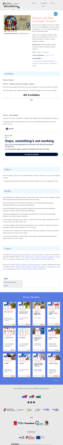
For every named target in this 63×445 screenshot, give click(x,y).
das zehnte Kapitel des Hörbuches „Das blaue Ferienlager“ (28, 254)
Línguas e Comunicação (42, 52)
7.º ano (46, 55)
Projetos (53, 3)
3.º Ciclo (34, 61)
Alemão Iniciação (44, 63)
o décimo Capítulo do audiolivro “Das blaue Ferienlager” (25, 264)
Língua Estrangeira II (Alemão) (46, 61)
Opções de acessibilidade (32, 388)
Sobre (15, 388)
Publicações (46, 388)
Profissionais (53, 63)
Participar (41, 388)
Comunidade (43, 3)
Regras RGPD (20, 388)
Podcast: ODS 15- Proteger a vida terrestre (34, 269)
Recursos (34, 3)
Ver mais (56, 380)
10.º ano (51, 55)
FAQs (25, 388)
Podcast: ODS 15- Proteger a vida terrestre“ (43, 259)
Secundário (35, 63)
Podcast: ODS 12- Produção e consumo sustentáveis (39, 256)
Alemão (34, 65)
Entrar (43, 6)
